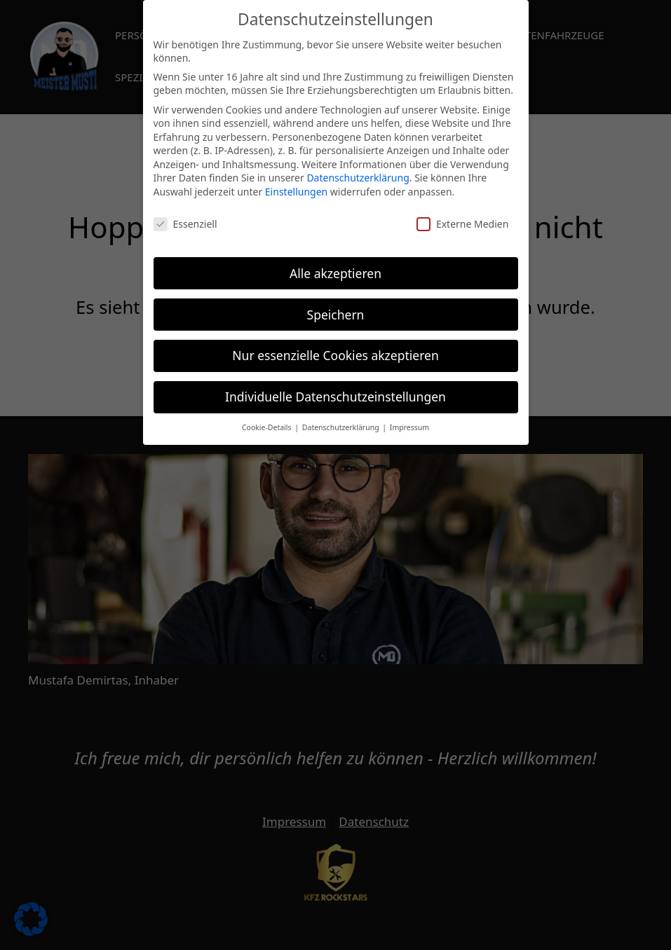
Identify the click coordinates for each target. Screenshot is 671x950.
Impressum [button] (409, 420)
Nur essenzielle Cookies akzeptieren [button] (335, 348)
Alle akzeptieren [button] (335, 265)
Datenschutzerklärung (357, 170)
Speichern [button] (336, 306)
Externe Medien (462, 216)
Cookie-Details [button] (267, 420)
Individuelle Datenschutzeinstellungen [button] (335, 389)
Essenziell (185, 216)
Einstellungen (296, 184)
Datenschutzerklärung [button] (341, 420)
